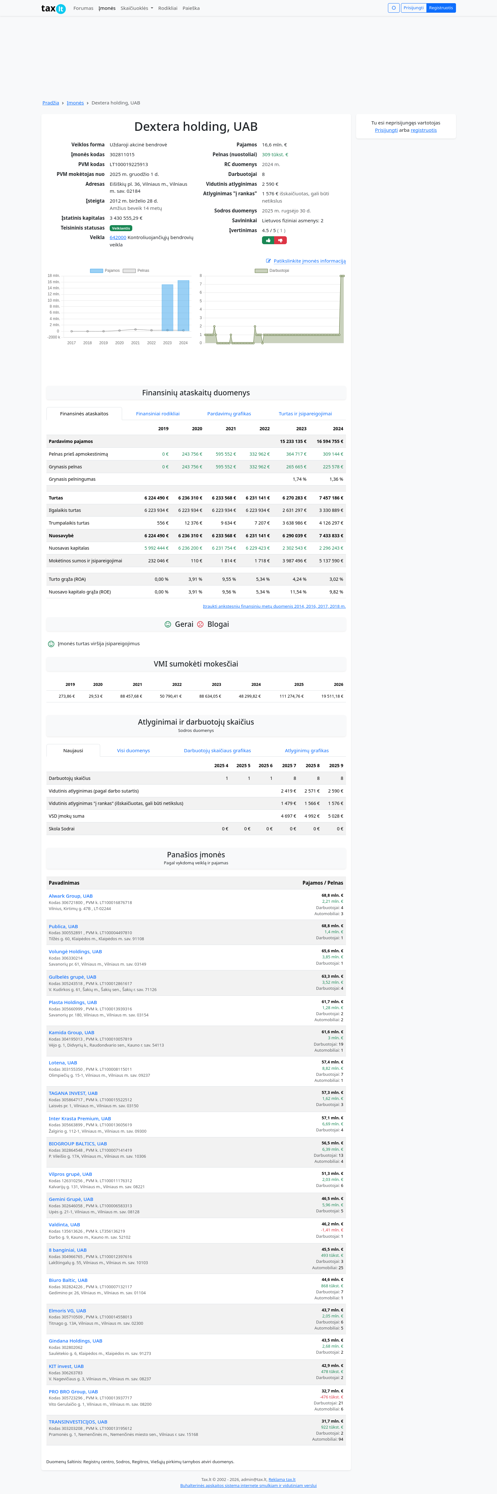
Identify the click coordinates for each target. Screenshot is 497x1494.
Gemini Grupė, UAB (71, 1199)
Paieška (191, 8)
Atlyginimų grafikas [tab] (307, 750)
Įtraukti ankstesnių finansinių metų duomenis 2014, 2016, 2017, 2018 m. (274, 606)
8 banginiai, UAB (68, 1250)
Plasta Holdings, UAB (73, 1002)
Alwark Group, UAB (71, 896)
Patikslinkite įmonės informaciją (305, 261)
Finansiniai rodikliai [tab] (158, 413)
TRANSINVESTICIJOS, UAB (78, 1421)
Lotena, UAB (63, 1062)
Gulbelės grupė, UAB (72, 977)
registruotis (424, 130)
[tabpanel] (196, 516)
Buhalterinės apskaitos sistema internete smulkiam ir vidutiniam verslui (248, 1485)
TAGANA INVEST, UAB (73, 1093)
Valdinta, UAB (64, 1224)
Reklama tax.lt (282, 1479)
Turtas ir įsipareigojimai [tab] (305, 413)
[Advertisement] (196, 362)
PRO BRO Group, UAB (73, 1391)
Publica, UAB (63, 926)
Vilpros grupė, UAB (70, 1174)
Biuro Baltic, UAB (68, 1280)
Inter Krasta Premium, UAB (80, 1118)
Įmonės (107, 8)
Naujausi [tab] (73, 750)
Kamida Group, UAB (71, 1032)
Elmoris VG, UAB (67, 1310)
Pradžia (51, 102)
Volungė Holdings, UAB (75, 951)
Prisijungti (414, 7)
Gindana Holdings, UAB (76, 1340)
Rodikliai (167, 8)
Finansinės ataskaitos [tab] (84, 413)
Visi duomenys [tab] (133, 750)
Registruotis (441, 7)
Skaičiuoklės (135, 8)
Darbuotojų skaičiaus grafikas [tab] (217, 750)
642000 (118, 237)
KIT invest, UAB (66, 1366)
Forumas (83, 8)
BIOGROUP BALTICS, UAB (78, 1143)
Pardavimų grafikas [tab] (229, 413)
